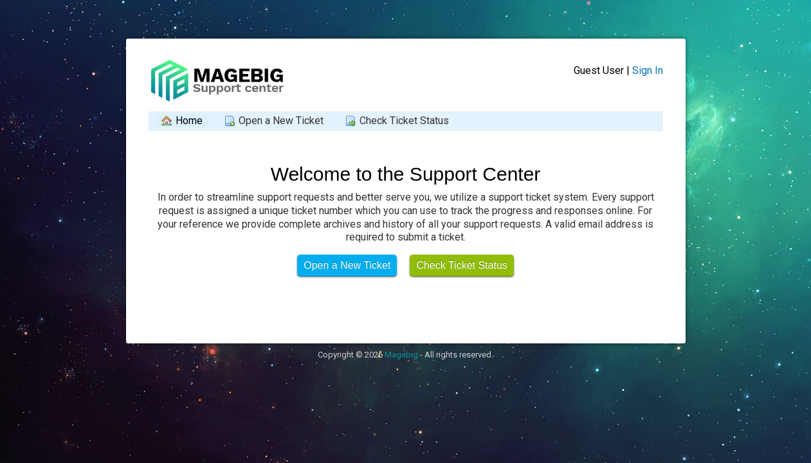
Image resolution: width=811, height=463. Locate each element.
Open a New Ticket (281, 120)
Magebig (401, 354)
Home (189, 120)
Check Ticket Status (404, 120)
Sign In (647, 70)
